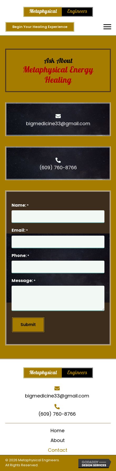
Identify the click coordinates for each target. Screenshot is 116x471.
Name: (20, 205)
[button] (107, 26)
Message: (24, 281)
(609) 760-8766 (58, 167)
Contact (57, 450)
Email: (20, 230)
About (58, 440)
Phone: (20, 256)
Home (57, 430)
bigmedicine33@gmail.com (58, 123)
